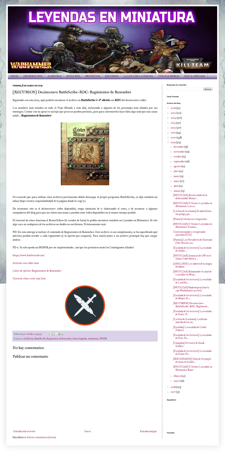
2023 (173, 122)
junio (177, 176)
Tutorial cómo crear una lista (29, 278)
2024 (174, 117)
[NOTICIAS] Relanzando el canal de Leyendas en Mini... (192, 273)
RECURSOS (111, 76)
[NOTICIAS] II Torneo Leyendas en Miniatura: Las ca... (192, 205)
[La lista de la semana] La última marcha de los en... (190, 321)
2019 (173, 142)
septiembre (180, 161)
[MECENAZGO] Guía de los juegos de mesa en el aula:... (192, 360)
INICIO (14, 76)
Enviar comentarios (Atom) (41, 437)
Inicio (87, 431)
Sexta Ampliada (80, 338)
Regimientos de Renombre (59, 338)
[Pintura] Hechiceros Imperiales (190, 219)
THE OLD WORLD (168, 76)
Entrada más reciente (24, 431)
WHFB (103, 338)
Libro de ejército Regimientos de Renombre (37, 270)
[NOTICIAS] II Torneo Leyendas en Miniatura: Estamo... (192, 225)
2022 (173, 127)
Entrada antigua (148, 431)
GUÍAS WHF (73, 76)
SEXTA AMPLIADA (194, 76)
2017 (173, 391)
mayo (177, 181)
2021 (173, 132)
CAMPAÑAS (54, 76)
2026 (173, 108)
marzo (177, 190)
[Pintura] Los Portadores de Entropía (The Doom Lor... (192, 241)
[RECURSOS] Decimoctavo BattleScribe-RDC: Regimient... (191, 305)
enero (177, 380)
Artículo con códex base (26, 263)
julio (176, 171)
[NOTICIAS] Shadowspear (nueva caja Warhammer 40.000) (191, 289)
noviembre (179, 151)
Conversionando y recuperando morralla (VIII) (189, 233)
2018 (173, 387)
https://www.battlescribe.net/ (29, 255)
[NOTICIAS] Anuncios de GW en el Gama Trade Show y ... (192, 257)
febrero (178, 375)
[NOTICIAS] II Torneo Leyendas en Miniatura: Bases (192, 368)
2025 (173, 112)
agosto (177, 166)
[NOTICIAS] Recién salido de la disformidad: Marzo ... (190, 197)
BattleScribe (40, 338)
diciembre (179, 146)
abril (176, 185)
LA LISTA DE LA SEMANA (138, 76)
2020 (174, 137)
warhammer (93, 338)
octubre (178, 156)
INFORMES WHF (33, 76)
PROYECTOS (92, 76)
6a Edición (29, 338)
